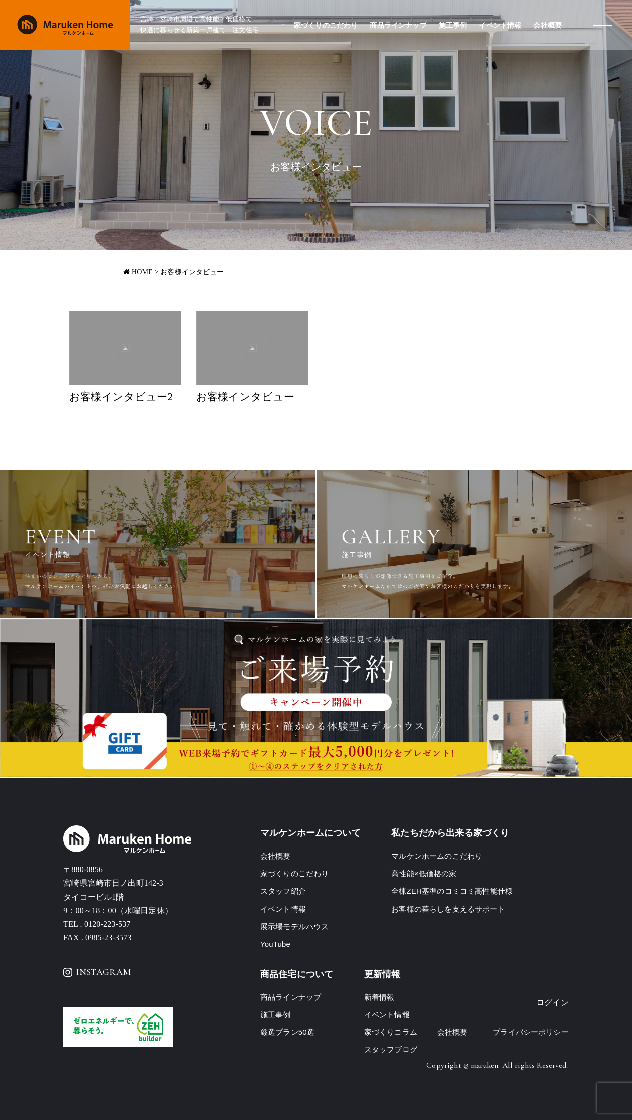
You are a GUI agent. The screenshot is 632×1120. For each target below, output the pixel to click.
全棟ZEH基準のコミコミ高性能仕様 (452, 891)
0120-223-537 (107, 924)
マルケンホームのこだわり (436, 856)
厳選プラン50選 (287, 1032)
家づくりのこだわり (326, 25)
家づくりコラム (390, 1032)
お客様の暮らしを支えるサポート (448, 909)
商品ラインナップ (398, 25)
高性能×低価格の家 (423, 873)
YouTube (275, 944)
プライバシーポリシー (531, 1032)
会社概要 (547, 25)
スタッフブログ (390, 1049)
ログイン (552, 1002)
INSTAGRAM (97, 971)
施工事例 (453, 25)
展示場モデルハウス (294, 926)
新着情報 (379, 997)
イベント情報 (500, 25)
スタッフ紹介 (283, 891)
